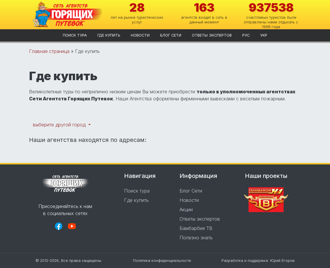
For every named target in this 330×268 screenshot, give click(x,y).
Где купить (108, 35)
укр (263, 35)
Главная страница (49, 51)
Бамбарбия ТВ (196, 228)
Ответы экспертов (212, 35)
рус (246, 35)
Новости (140, 35)
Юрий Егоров (282, 260)
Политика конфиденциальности (162, 260)
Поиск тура (75, 35)
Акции (186, 209)
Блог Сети (170, 35)
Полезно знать (196, 237)
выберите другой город (60, 125)
